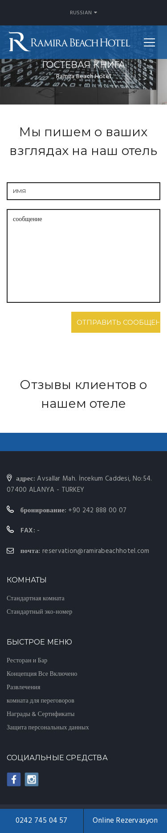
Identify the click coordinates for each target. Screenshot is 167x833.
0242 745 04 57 (42, 821)
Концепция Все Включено (42, 674)
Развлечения (24, 687)
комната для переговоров (40, 701)
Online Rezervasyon (125, 821)
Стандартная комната (36, 599)
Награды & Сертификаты (41, 714)
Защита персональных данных (48, 728)
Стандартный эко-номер (39, 612)
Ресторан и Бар (27, 661)
